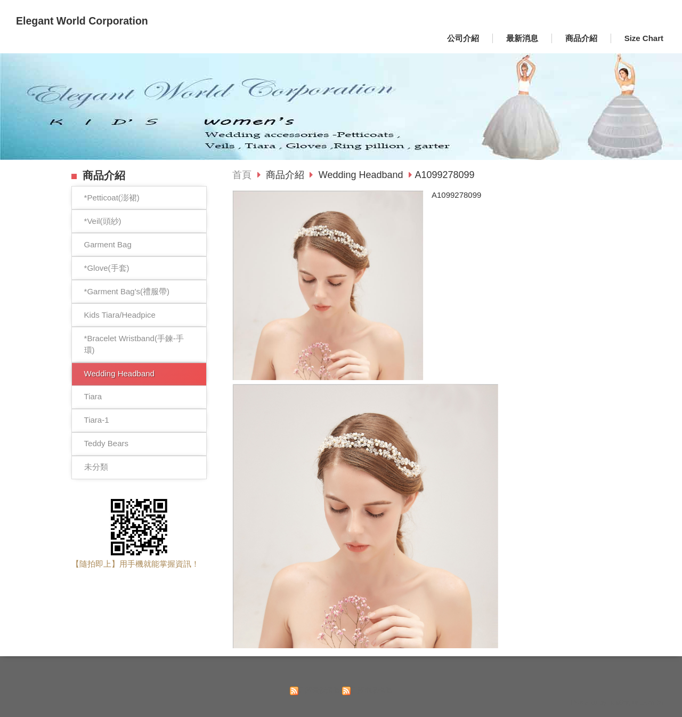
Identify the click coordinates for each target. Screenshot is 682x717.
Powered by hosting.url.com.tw (617, 702)
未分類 (96, 466)
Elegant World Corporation (82, 21)
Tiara (93, 396)
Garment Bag (108, 244)
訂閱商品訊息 (371, 690)
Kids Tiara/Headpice (120, 314)
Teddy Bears (106, 443)
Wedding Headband (119, 373)
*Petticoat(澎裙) (112, 197)
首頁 (241, 175)
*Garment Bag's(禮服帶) (126, 291)
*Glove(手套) (106, 267)
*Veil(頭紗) (102, 220)
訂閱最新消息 (319, 690)
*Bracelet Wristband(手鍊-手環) (134, 344)
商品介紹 (286, 175)
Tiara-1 (96, 419)
